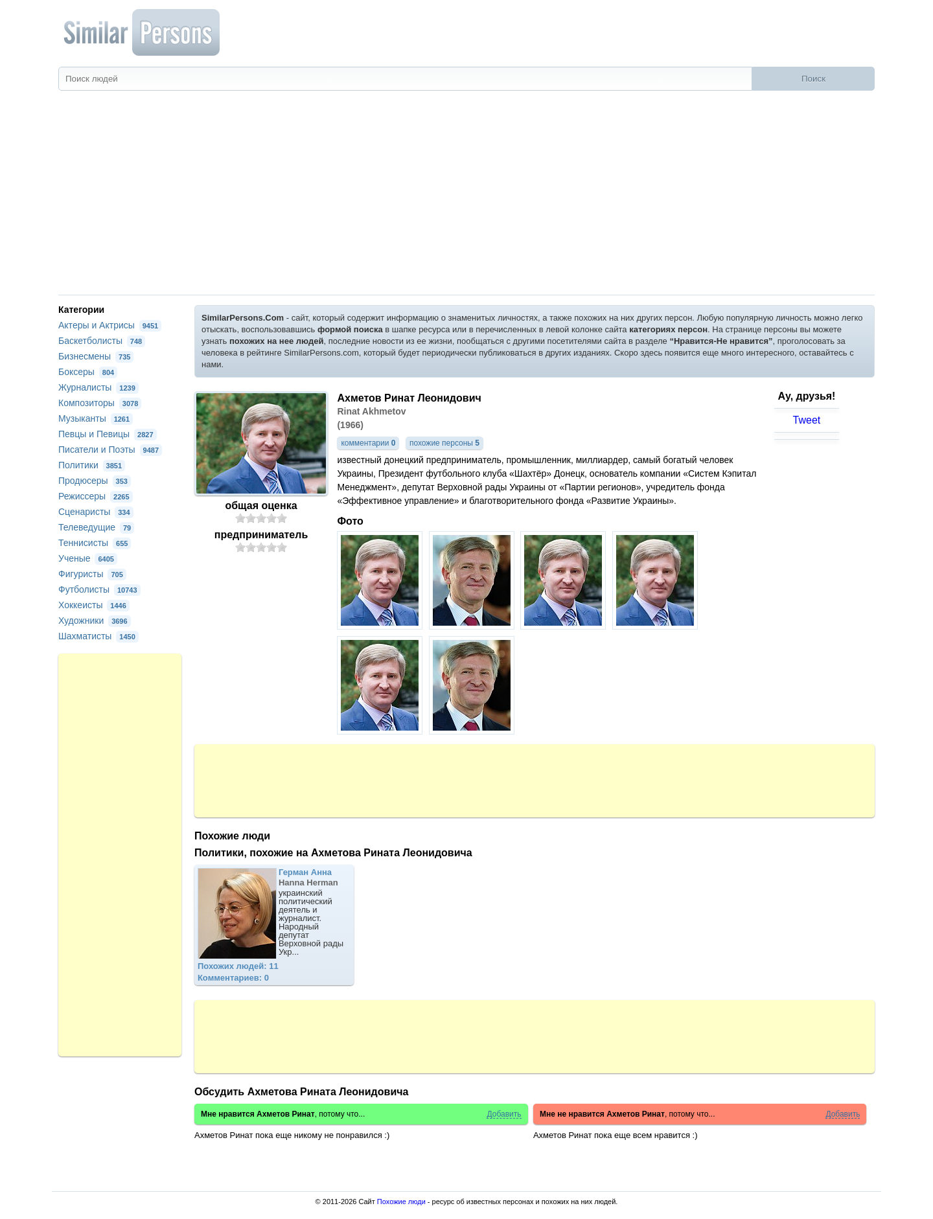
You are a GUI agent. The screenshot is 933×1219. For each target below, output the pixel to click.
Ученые (87, 558)
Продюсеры (94, 480)
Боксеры (87, 372)
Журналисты (98, 387)
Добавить (504, 1114)
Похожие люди (401, 1201)
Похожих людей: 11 (238, 966)
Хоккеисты (94, 605)
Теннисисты (94, 543)
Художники (94, 620)
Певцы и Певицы (107, 434)
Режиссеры (95, 496)
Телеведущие (96, 527)
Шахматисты (98, 636)
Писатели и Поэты (110, 449)
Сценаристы (95, 512)
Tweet (807, 420)
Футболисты (99, 589)
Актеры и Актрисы (109, 325)
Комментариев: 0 (233, 978)
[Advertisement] (466, 197)
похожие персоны (444, 443)
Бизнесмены (95, 356)
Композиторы (99, 403)
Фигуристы (92, 574)
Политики (91, 465)
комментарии (368, 443)
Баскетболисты (101, 341)
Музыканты (95, 418)
